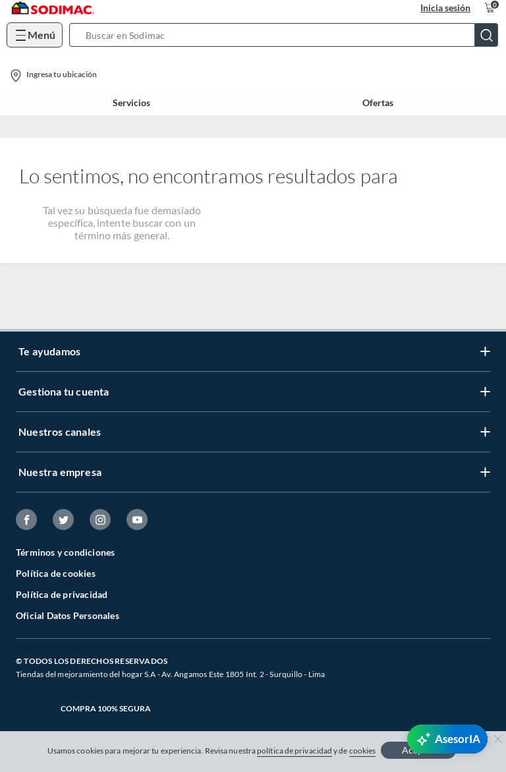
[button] (287, 35)
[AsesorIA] (447, 739)
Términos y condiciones (65, 552)
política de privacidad (294, 751)
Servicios (131, 102)
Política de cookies (56, 573)
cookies (362, 751)
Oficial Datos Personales (67, 615)
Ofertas (377, 102)
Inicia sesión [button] (445, 7)
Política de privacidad (61, 594)
